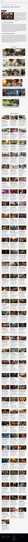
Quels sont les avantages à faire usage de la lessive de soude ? (5, 330)
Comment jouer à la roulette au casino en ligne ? (5, 502)
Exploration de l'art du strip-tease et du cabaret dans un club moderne (5, 196)
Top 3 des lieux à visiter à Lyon (5, 366)
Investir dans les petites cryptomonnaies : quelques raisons (13, 404)
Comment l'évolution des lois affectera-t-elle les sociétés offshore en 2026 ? (13, 97)
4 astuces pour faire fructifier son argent (22, 256)
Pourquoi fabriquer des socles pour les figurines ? (5, 268)
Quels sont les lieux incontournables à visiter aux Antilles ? (5, 452)
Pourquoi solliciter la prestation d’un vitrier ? (5, 244)
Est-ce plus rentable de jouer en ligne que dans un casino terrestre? (14, 306)
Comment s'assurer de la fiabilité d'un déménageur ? (13, 268)
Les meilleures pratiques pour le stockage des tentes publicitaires (13, 196)
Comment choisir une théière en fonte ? (5, 403)
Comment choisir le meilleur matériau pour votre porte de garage (22, 159)
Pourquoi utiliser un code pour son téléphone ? (5, 440)
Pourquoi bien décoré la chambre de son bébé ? (13, 354)
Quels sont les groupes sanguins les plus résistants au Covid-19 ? (14, 232)
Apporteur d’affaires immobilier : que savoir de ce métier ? (14, 280)
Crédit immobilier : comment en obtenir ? (22, 489)
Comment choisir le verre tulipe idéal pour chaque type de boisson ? (22, 147)
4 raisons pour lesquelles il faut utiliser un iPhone (22, 502)
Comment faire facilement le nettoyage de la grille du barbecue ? (5, 208)
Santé (14, 538)
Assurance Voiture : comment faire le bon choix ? (22, 232)
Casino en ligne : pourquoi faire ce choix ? (22, 477)
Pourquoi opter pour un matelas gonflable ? (22, 379)
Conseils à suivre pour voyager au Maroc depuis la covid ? (5, 294)
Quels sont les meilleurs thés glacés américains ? (22, 403)
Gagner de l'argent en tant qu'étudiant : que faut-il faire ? (22, 268)
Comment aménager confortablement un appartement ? (14, 367)
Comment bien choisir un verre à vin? (5, 342)
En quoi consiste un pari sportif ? (22, 219)
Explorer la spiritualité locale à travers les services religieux (13, 135)
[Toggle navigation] (2, 1)
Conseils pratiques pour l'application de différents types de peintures (5, 159)
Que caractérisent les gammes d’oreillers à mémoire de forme (5, 354)
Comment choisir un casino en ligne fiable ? (22, 440)
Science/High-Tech (14, 539)
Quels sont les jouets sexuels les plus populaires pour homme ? (14, 257)
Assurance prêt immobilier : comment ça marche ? (4, 306)
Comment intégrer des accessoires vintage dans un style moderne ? (13, 122)
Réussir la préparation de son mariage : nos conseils (22, 367)
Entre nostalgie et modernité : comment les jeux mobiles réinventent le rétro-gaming (12, 57)
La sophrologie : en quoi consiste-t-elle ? (22, 244)
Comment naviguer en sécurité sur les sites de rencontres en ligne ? (12, 87)
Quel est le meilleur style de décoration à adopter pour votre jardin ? (22, 392)
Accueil (2, 4)
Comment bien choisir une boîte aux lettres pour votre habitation (14, 440)
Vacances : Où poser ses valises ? (14, 464)
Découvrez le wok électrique (13, 427)
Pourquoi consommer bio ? (5, 219)
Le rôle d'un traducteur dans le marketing (13, 329)
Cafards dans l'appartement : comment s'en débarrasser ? (21, 514)
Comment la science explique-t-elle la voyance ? (5, 477)
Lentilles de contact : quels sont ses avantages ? (22, 293)
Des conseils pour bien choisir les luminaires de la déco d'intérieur (22, 281)
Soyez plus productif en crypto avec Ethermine (14, 317)
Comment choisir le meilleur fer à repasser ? (22, 342)
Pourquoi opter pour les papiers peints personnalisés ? (22, 208)
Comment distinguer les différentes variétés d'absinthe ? (10, 107)
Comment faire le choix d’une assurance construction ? (13, 245)
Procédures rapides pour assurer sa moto (22, 452)
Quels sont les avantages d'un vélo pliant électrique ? (22, 427)
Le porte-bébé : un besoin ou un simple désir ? (22, 196)
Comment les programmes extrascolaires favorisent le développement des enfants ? (13, 77)
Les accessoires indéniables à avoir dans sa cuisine (22, 415)
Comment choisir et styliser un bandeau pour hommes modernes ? (22, 122)
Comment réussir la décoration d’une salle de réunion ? (5, 317)
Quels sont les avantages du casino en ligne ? (5, 280)
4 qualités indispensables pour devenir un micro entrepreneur (13, 220)
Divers (5, 4)
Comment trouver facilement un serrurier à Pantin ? (5, 379)
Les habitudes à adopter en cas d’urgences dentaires (22, 354)
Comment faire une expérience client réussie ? (13, 452)
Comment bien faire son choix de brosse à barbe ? (5, 256)
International (14, 537)
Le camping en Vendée (13, 415)
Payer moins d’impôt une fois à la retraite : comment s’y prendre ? (14, 489)
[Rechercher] (5, 536)
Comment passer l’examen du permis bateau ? (22, 317)
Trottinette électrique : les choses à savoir (13, 379)
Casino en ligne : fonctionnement (5, 488)
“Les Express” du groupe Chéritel (13, 207)
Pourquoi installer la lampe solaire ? (22, 329)
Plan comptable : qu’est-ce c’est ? (5, 525)
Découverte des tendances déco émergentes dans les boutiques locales (5, 171)
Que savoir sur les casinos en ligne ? (5, 391)
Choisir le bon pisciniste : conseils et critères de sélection (22, 171)
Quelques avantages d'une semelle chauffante (14, 342)
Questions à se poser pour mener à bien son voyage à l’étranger (22, 465)
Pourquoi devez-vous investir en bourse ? (13, 502)
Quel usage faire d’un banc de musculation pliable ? (14, 391)
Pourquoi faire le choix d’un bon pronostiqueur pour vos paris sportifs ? (5, 232)
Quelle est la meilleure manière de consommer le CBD (13, 477)
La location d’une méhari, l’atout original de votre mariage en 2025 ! (13, 171)
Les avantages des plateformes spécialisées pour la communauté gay (22, 135)
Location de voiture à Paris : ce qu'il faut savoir (22, 305)
